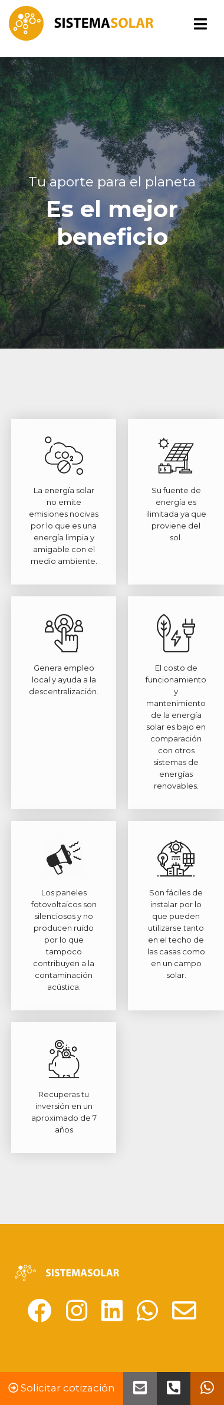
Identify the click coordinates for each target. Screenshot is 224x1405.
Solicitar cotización (61, 1388)
